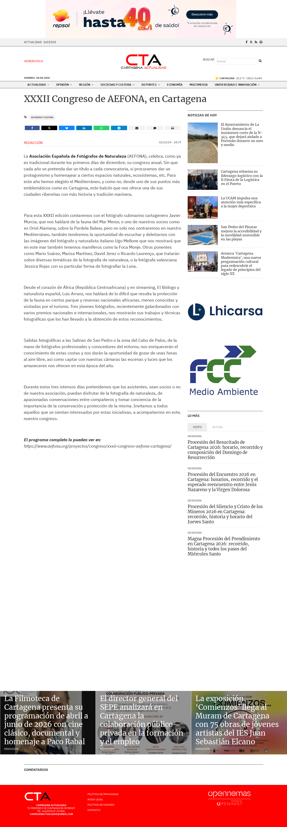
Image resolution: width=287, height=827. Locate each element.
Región (86, 85)
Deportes (150, 85)
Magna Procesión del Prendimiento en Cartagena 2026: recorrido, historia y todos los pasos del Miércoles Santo (224, 546)
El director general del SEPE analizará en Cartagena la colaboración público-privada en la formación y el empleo (141, 720)
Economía (175, 85)
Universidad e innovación (237, 85)
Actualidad (33, 42)
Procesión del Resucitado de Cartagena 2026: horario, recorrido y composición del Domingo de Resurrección (225, 450)
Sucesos (49, 42)
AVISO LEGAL (95, 799)
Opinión (64, 85)
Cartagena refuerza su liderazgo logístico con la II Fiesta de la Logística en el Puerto (242, 177)
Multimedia (199, 85)
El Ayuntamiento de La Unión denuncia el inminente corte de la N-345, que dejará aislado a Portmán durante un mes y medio (242, 134)
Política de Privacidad (102, 794)
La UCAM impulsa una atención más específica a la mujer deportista (241, 202)
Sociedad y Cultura (117, 85)
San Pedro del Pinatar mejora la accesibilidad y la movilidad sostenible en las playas (241, 233)
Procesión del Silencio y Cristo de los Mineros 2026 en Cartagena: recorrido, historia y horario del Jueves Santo (225, 514)
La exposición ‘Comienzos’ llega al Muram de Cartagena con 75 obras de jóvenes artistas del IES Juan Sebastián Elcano (237, 720)
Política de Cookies (100, 804)
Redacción (33, 143)
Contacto (93, 810)
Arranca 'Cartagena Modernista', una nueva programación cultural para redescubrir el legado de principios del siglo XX (241, 263)
